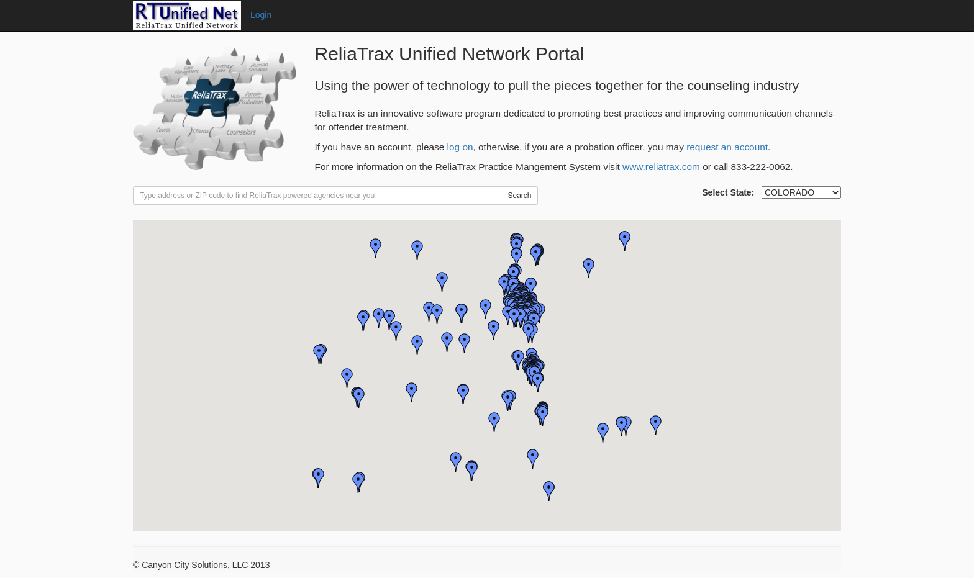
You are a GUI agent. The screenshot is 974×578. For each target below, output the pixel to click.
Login (260, 15)
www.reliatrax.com (661, 166)
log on (460, 147)
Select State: (728, 192)
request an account (727, 147)
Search (519, 195)
